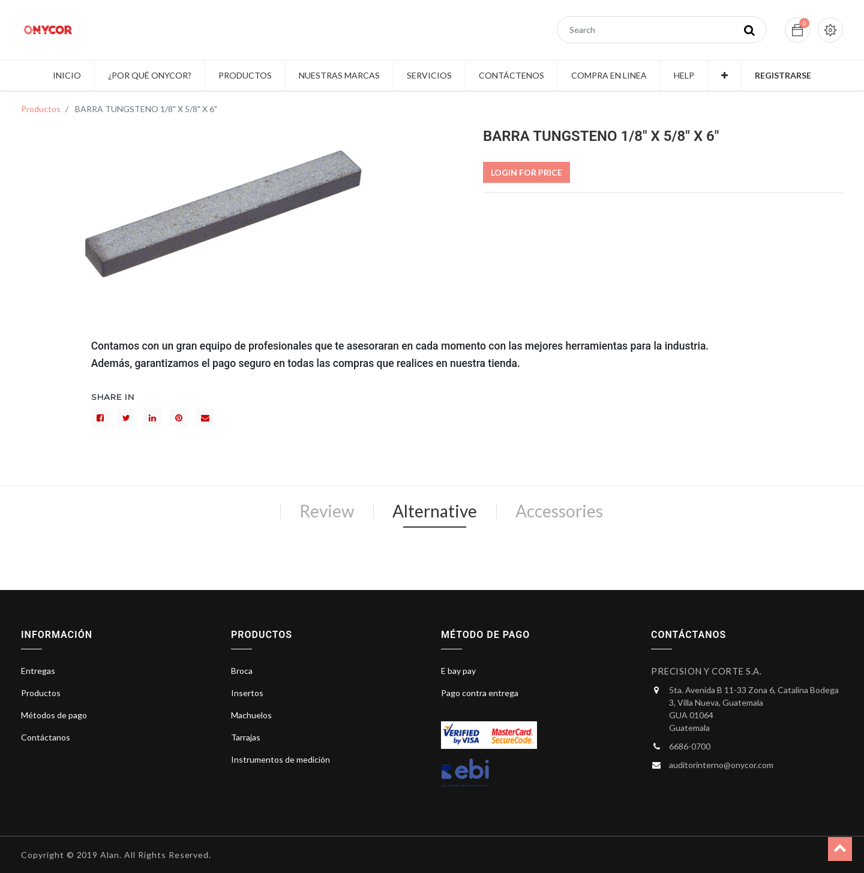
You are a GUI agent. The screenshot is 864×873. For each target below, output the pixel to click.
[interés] (179, 418)
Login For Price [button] (526, 172)
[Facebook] (100, 418)
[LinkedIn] (152, 418)
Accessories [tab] (559, 511)
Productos (41, 109)
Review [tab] (326, 511)
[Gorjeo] (126, 418)
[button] (724, 76)
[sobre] (205, 418)
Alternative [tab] (434, 511)
